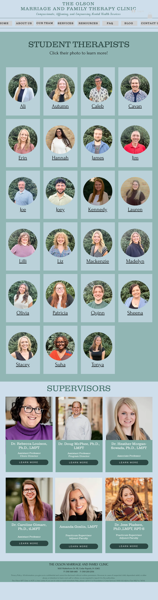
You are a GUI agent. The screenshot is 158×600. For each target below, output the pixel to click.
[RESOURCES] (88, 23)
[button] (149, 15)
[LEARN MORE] (29, 462)
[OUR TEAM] (45, 23)
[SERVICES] (66, 23)
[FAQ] (110, 23)
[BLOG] (129, 23)
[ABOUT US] (24, 23)
